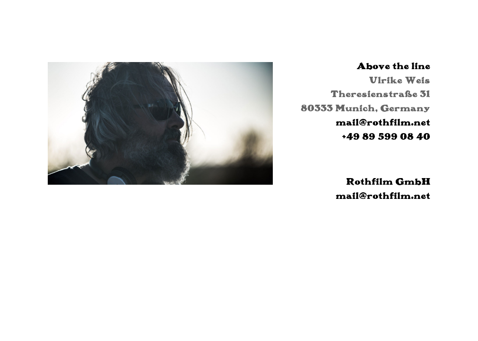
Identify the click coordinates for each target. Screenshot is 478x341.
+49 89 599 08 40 (386, 136)
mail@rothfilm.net (383, 122)
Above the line (393, 65)
